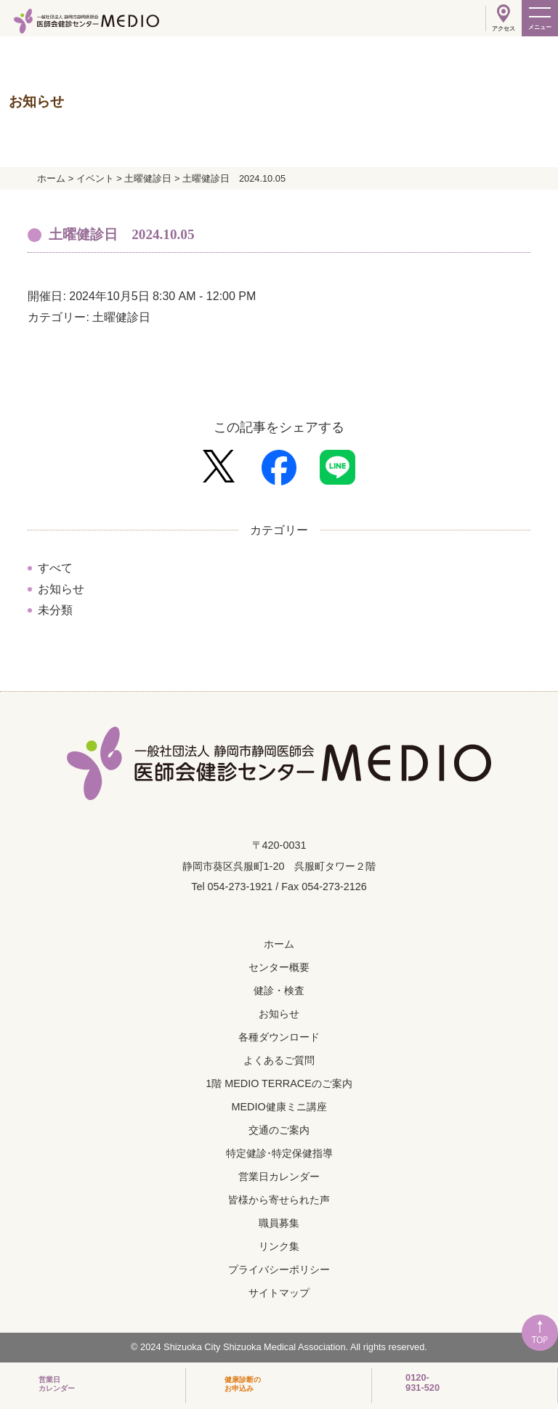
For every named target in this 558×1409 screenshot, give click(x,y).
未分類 (55, 610)
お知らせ (61, 589)
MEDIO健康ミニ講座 (278, 1107)
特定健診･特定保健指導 (279, 1153)
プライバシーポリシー (279, 1269)
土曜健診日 (121, 317)
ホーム (279, 944)
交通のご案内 (279, 1130)
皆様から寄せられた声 (279, 1200)
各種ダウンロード (279, 1037)
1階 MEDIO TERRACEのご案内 (279, 1083)
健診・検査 (279, 990)
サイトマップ (279, 1293)
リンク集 (279, 1246)
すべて (55, 568)
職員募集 (279, 1223)
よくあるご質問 (279, 1060)
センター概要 (279, 967)
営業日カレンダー (279, 1176)
